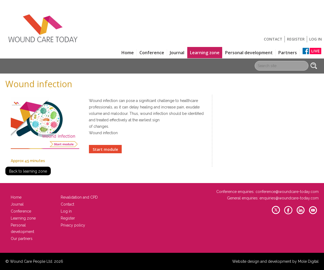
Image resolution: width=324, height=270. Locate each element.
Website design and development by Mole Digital (275, 261)
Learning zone (204, 53)
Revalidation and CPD (79, 197)
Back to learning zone (28, 171)
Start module (105, 149)
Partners (287, 53)
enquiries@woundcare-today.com (289, 198)
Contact (273, 39)
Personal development (249, 53)
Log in (315, 39)
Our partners (22, 238)
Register (296, 39)
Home (127, 53)
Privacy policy (73, 225)
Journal (177, 53)
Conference (151, 53)
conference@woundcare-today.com (287, 191)
